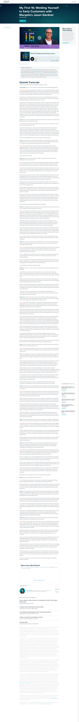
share (21, 20)
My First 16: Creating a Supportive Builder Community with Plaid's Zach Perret (68, 411)
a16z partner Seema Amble (49, 74)
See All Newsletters (39, 580)
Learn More (65, 43)
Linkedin (57, 592)
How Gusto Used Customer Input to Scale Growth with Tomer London (68, 399)
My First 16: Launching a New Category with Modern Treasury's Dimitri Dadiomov (68, 405)
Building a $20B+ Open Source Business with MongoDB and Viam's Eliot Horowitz (68, 387)
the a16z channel (38, 72)
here (34, 702)
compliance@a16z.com (54, 698)
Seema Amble (22, 17)
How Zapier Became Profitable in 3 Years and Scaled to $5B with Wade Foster (68, 394)
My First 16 (8, 27)
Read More (64, 390)
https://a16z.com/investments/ (25, 682)
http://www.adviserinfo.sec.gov (46, 703)
